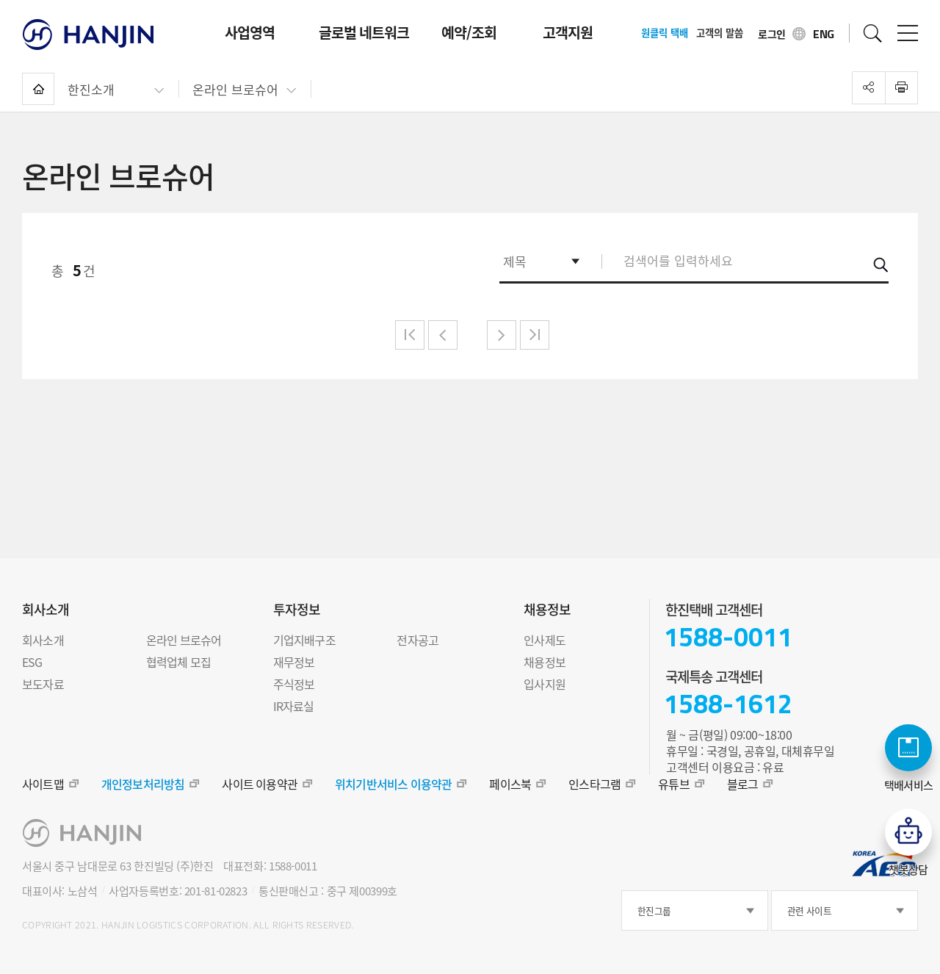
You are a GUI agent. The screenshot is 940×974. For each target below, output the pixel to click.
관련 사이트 (809, 910)
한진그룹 (653, 910)
